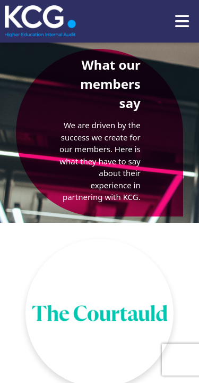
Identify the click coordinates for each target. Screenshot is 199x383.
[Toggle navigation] (182, 21)
